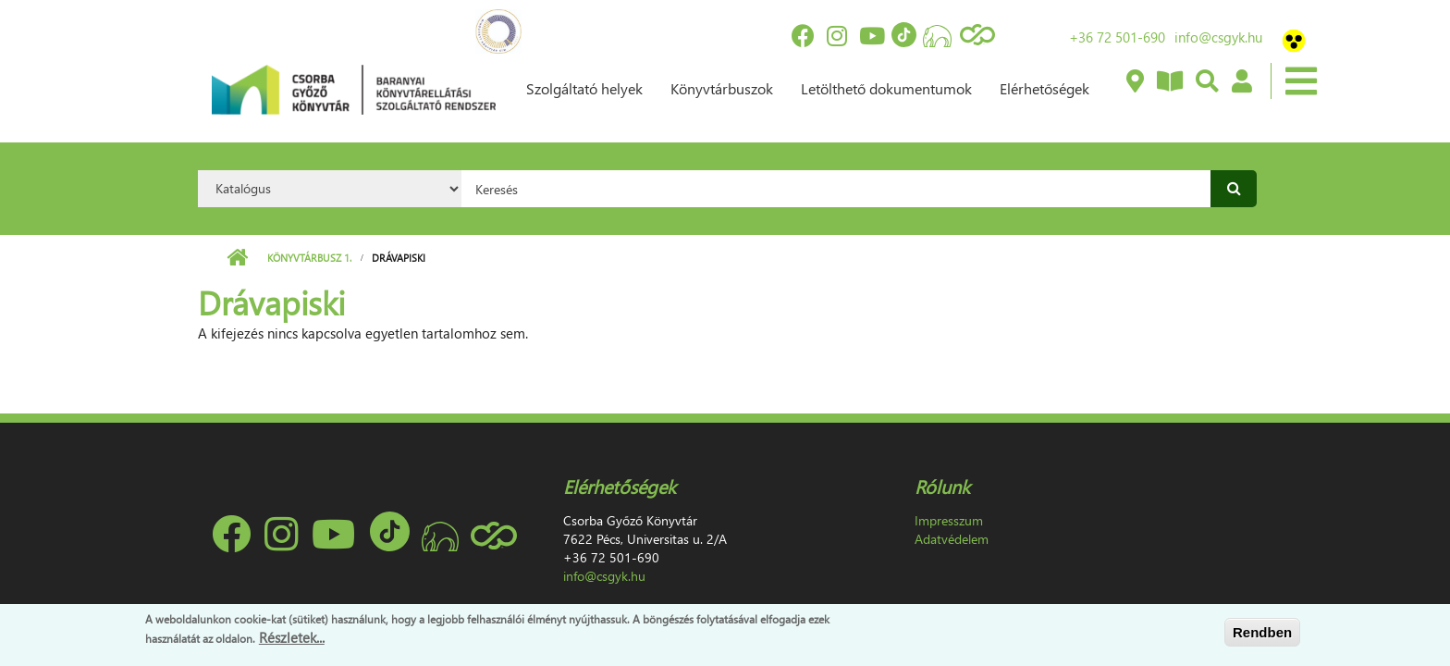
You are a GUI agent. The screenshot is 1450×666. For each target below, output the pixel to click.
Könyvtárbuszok (721, 88)
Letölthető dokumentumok (886, 88)
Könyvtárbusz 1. (309, 258)
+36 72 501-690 (1117, 37)
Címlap (237, 258)
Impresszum (949, 520)
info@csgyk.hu (1218, 37)
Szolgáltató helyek (584, 88)
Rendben (1262, 632)
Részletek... (292, 637)
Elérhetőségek (1044, 88)
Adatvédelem (952, 539)
